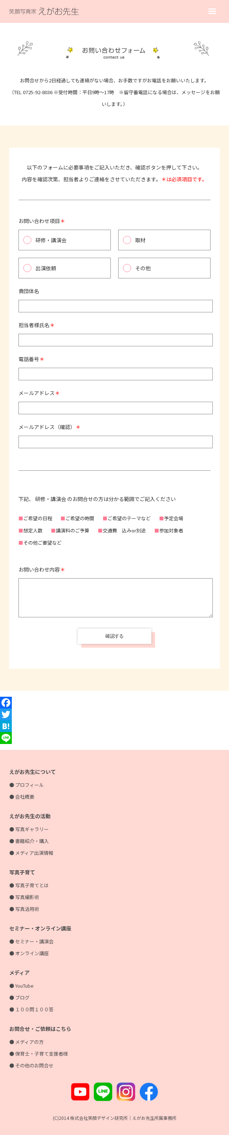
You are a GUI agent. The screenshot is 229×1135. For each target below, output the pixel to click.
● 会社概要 (21, 796)
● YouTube (21, 985)
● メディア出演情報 (31, 852)
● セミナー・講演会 (31, 941)
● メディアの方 (26, 1041)
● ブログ (19, 997)
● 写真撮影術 (24, 897)
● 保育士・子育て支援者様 (38, 1053)
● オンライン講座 (29, 953)
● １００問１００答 (31, 1009)
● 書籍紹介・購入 (29, 840)
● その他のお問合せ (31, 1065)
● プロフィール (26, 784)
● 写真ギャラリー (29, 829)
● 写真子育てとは (29, 885)
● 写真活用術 (24, 908)
